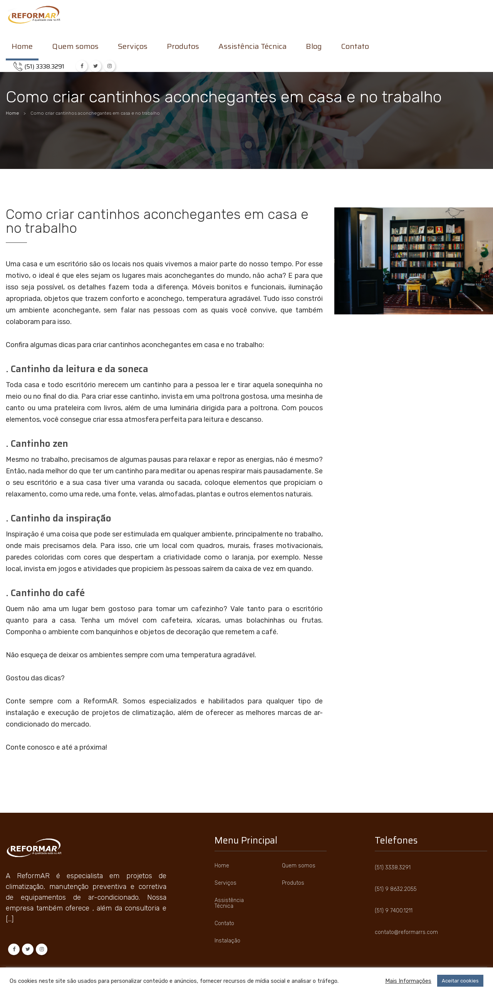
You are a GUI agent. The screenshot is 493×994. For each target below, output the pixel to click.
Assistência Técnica (252, 47)
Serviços (133, 47)
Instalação (227, 941)
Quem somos (75, 47)
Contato (355, 47)
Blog (314, 47)
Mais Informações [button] (408, 980)
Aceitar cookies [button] (460, 981)
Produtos (183, 47)
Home (22, 47)
